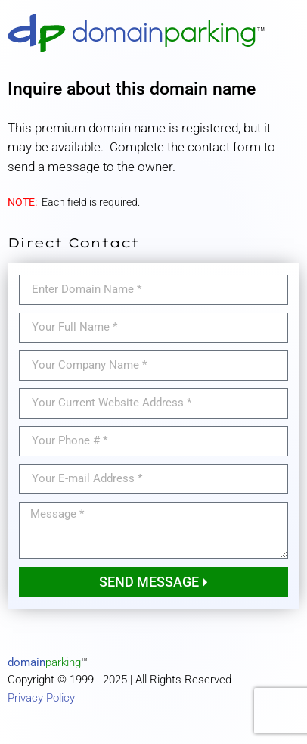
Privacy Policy (41, 698)
